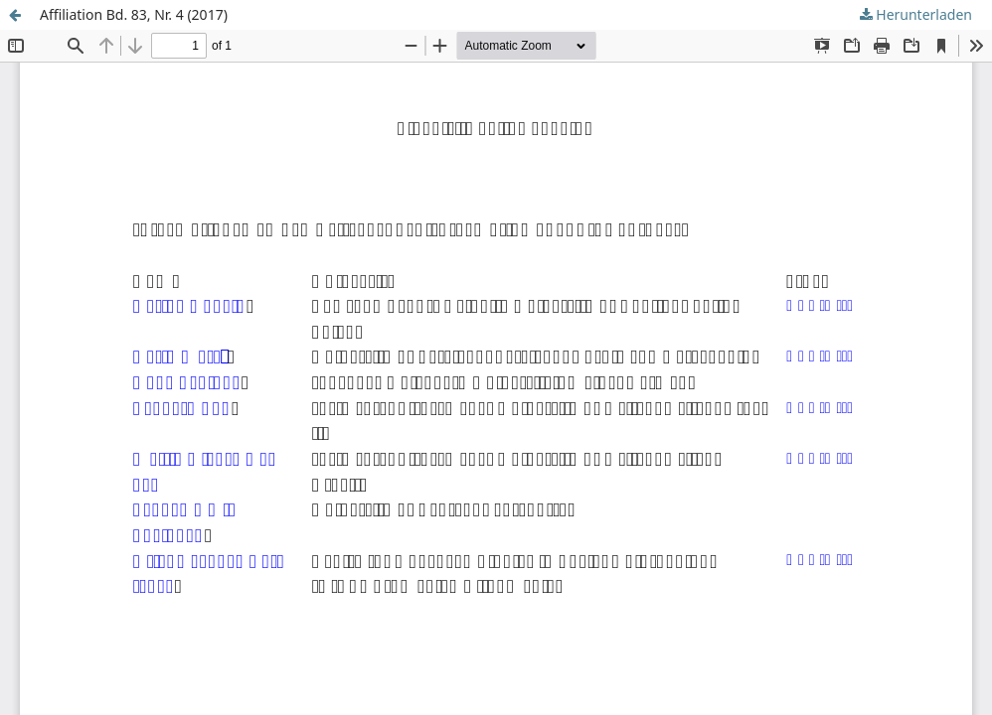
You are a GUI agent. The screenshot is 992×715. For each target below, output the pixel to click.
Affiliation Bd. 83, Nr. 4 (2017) (134, 14)
